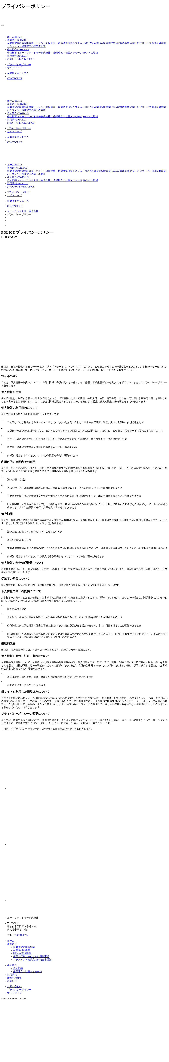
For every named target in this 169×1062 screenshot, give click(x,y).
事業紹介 (12, 944)
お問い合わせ (14, 986)
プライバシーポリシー (19, 989)
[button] (17, 40)
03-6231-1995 (21, 935)
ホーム (10, 940)
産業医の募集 (14, 978)
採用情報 (12, 974)
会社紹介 (12, 965)
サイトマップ (14, 993)
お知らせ (12, 981)
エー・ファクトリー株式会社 (22, 211)
